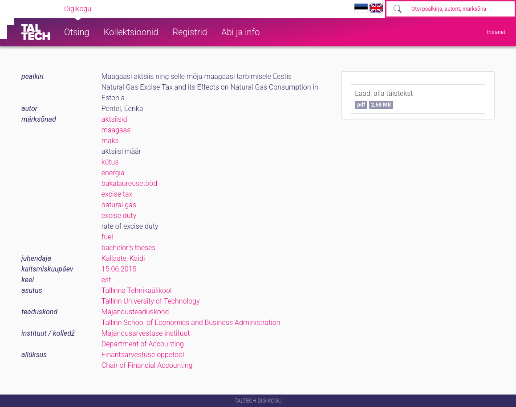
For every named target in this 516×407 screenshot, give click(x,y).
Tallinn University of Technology (151, 301)
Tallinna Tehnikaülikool (137, 290)
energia (113, 173)
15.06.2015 (119, 269)
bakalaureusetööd (129, 183)
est (106, 279)
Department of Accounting (143, 344)
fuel (107, 237)
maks (110, 140)
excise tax (117, 194)
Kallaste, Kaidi (123, 258)
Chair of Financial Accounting (147, 365)
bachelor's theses (129, 247)
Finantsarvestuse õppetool (143, 354)
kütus (110, 162)
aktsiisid (114, 119)
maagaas (116, 130)
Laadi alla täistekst (384, 99)
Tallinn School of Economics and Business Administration (191, 322)
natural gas (119, 205)
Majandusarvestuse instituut (146, 333)
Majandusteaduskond (135, 312)
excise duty (119, 215)
